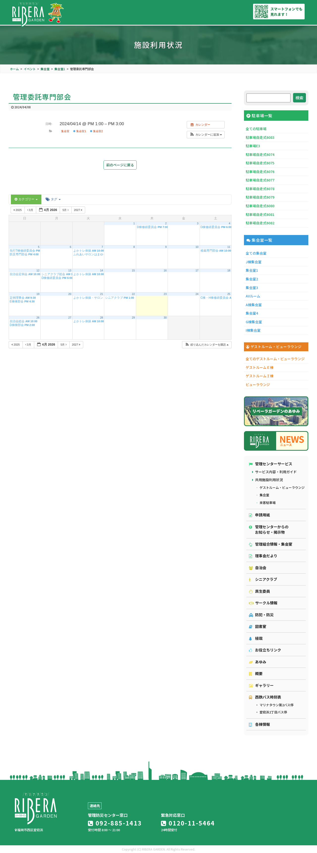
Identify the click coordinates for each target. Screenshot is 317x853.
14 (101, 270)
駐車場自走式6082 (260, 222)
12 (37, 270)
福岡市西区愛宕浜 (29, 829)
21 (101, 294)
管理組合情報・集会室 (270, 544)
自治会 (257, 567)
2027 (78, 209)
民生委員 (259, 591)
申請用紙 (259, 514)
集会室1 (79, 131)
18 (228, 270)
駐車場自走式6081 (260, 214)
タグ (53, 199)
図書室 (257, 626)
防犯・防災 (261, 614)
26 (37, 317)
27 (69, 317)
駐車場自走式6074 (260, 154)
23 (165, 294)
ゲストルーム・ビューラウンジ (282, 487)
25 (228, 294)
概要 (256, 673)
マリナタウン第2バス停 (276, 705)
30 (165, 317)
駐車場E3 (253, 145)
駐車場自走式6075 (260, 162)
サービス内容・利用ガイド (276, 471)
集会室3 (252, 287)
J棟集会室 (254, 261)
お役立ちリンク (265, 649)
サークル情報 (263, 602)
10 (196, 246)
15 (133, 270)
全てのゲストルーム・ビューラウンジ (275, 358)
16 (165, 270)
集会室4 (252, 313)
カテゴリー (26, 199)
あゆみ (257, 661)
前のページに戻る (120, 164)
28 (101, 317)
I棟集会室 (253, 330)
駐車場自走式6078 (260, 188)
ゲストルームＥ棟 (259, 367)
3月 (30, 209)
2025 (18, 209)
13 (69, 270)
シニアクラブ (263, 579)
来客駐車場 (268, 502)
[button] (205, 134)
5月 (65, 209)
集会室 (65, 131)
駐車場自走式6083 (260, 137)
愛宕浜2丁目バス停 (273, 712)
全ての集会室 (256, 253)
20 (69, 294)
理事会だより (263, 555)
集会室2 (96, 131)
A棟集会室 (254, 304)
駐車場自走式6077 (260, 179)
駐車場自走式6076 (260, 171)
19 (37, 294)
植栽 (256, 638)
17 (196, 270)
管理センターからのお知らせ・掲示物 (269, 529)
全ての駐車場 (256, 128)
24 (196, 294)
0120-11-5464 (188, 823)
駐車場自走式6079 (260, 197)
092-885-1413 (115, 823)
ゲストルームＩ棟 (259, 375)
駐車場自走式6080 (260, 205)
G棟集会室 (254, 321)
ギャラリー (261, 685)
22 (133, 294)
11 (228, 246)
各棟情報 (259, 724)
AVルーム (253, 296)
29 (133, 317)
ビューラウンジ (258, 384)
